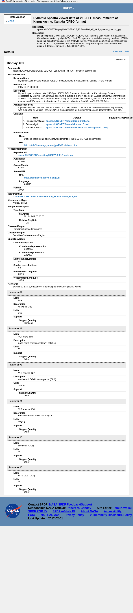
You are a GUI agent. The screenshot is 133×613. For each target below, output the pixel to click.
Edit (127, 51)
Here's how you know (65, 1)
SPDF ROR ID (37, 511)
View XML (118, 51)
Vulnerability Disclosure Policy (111, 515)
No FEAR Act (50, 515)
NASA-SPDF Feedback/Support (70, 504)
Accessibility (113, 511)
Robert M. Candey (79, 507)
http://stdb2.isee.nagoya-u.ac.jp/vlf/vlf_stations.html (50, 145)
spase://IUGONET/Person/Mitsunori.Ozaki (67, 124)
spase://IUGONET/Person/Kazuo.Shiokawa (68, 121)
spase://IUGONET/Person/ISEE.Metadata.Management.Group (77, 127)
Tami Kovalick (122, 507)
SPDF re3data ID (64, 511)
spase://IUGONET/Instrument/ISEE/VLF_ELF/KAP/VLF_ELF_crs (45, 196)
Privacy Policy (74, 515)
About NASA (89, 511)
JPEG (11, 21)
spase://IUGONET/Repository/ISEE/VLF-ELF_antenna (45, 155)
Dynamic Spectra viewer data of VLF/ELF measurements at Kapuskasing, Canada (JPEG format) (75, 19)
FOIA (31, 515)
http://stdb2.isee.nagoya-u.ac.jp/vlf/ (42, 178)
